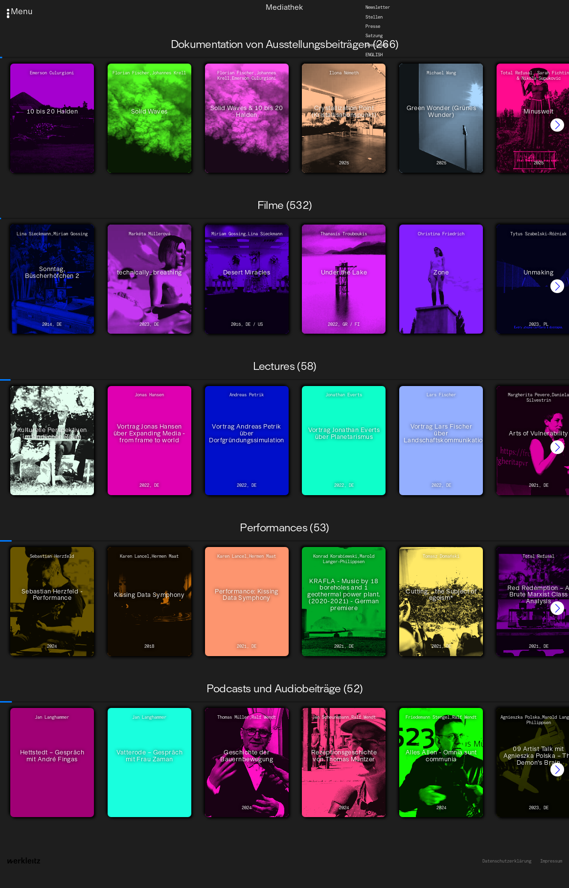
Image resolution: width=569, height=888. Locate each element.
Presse (372, 26)
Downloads (376, 45)
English (374, 54)
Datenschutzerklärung (506, 861)
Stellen (374, 17)
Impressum (551, 861)
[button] (557, 125)
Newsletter (377, 7)
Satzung (374, 35)
